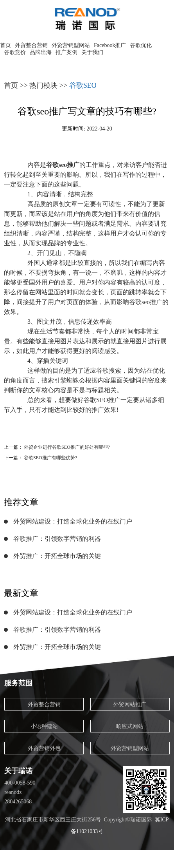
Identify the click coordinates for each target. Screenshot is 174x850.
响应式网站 (130, 726)
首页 (5, 45)
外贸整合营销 (31, 45)
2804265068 (18, 802)
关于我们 (92, 52)
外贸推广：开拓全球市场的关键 (57, 556)
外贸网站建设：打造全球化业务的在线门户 (72, 521)
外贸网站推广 (129, 704)
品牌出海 (41, 52)
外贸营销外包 (44, 748)
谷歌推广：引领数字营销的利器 (57, 538)
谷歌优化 (141, 45)
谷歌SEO (83, 85)
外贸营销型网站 (71, 45)
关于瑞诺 (18, 771)
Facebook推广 (110, 45)
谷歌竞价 (15, 52)
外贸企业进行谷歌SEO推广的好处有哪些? (67, 447)
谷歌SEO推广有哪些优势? (50, 457)
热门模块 (43, 85)
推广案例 (66, 52)
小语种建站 (44, 726)
